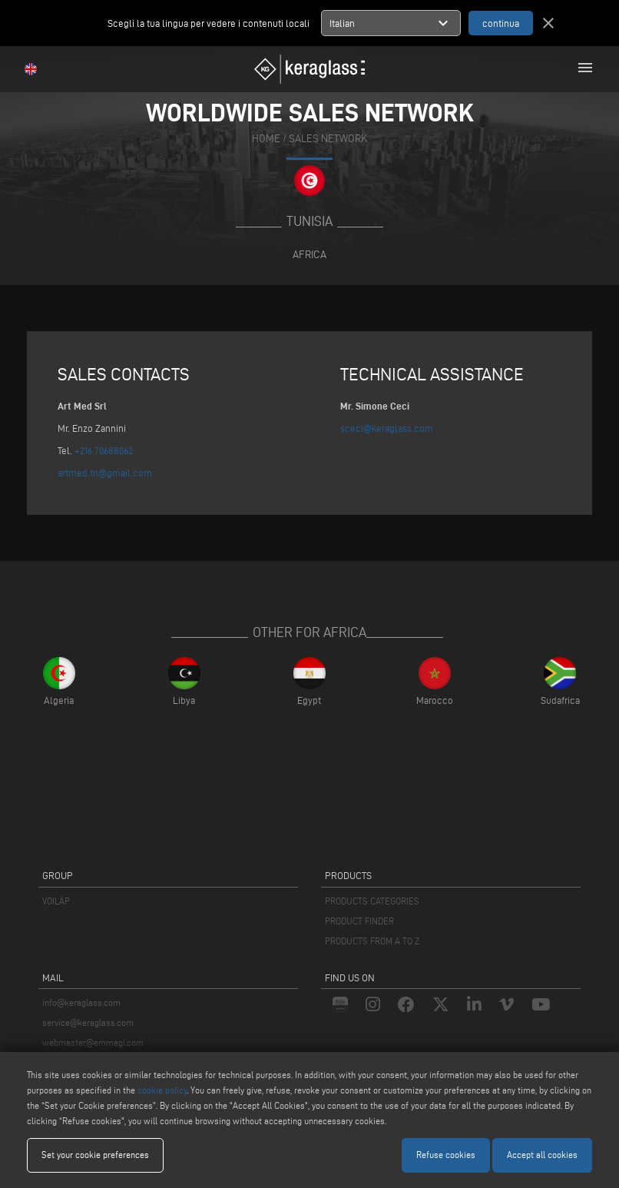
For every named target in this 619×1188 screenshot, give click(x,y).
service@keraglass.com (88, 1022)
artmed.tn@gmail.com (105, 472)
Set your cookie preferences (95, 1155)
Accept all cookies (542, 1155)
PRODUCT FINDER (359, 921)
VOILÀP (56, 901)
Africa (309, 254)
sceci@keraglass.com (386, 428)
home (266, 138)
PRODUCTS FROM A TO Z (372, 941)
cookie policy (162, 1090)
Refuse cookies (445, 1155)
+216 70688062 (103, 450)
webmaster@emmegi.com (93, 1042)
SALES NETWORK (328, 138)
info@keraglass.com (81, 1002)
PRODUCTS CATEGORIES (372, 901)
